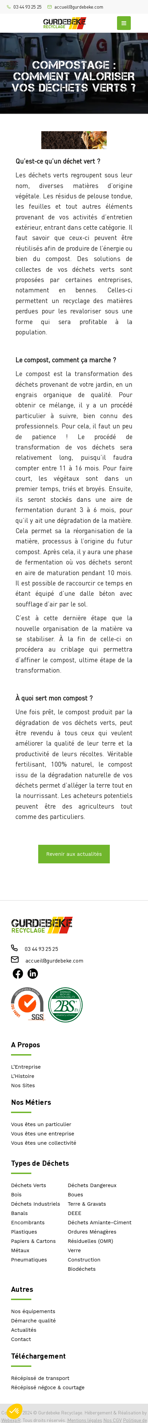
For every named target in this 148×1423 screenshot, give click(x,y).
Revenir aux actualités (74, 854)
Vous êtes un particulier (41, 1124)
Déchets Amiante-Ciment (99, 1222)
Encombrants (28, 1222)
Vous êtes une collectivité (43, 1143)
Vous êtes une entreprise (42, 1134)
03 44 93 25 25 (27, 6)
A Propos (25, 1044)
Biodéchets (82, 1269)
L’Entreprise (26, 1067)
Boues (75, 1195)
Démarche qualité (33, 1321)
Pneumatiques (29, 1260)
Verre (74, 1250)
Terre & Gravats (87, 1204)
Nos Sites (23, 1085)
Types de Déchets (40, 1163)
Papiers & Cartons (33, 1241)
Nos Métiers (31, 1102)
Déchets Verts (28, 1185)
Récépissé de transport (40, 1378)
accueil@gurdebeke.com (78, 6)
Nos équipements (33, 1311)
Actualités (23, 1330)
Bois (16, 1195)
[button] (14, 1411)
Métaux (20, 1250)
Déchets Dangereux (92, 1185)
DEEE (75, 1213)
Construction (84, 1260)
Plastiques (24, 1232)
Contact (21, 1339)
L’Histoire (22, 1076)
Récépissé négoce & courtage (48, 1387)
